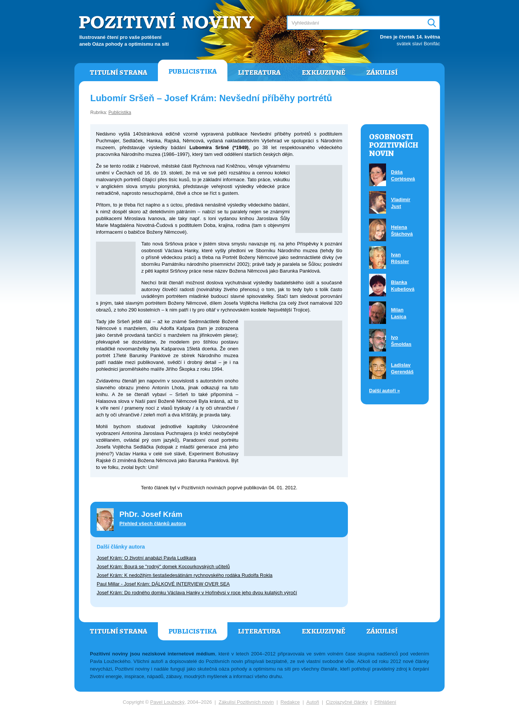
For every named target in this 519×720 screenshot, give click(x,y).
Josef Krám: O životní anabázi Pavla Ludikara (146, 558)
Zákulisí (382, 72)
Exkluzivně (323, 72)
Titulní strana (118, 72)
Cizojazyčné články (347, 702)
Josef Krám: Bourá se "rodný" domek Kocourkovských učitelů (163, 566)
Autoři (312, 702)
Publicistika (192, 71)
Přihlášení (385, 702)
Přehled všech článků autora (152, 523)
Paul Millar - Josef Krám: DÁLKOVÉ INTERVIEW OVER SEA (163, 584)
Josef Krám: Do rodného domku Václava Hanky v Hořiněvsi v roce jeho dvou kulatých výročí (197, 592)
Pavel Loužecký (167, 702)
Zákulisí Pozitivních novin (246, 702)
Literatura (259, 72)
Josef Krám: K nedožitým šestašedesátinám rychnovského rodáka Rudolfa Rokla (184, 575)
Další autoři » (384, 390)
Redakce (290, 702)
